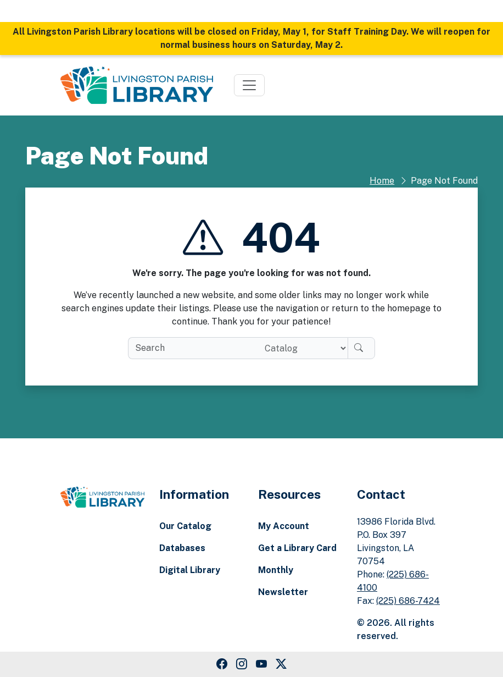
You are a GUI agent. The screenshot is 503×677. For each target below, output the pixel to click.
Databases (182, 548)
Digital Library (189, 570)
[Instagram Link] (241, 664)
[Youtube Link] (261, 664)
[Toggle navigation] (249, 85)
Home (382, 180)
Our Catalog (185, 526)
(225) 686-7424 (408, 601)
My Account (283, 526)
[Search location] (302, 348)
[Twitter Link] (281, 664)
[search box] (192, 348)
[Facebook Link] (221, 664)
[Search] (361, 348)
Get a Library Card (297, 548)
